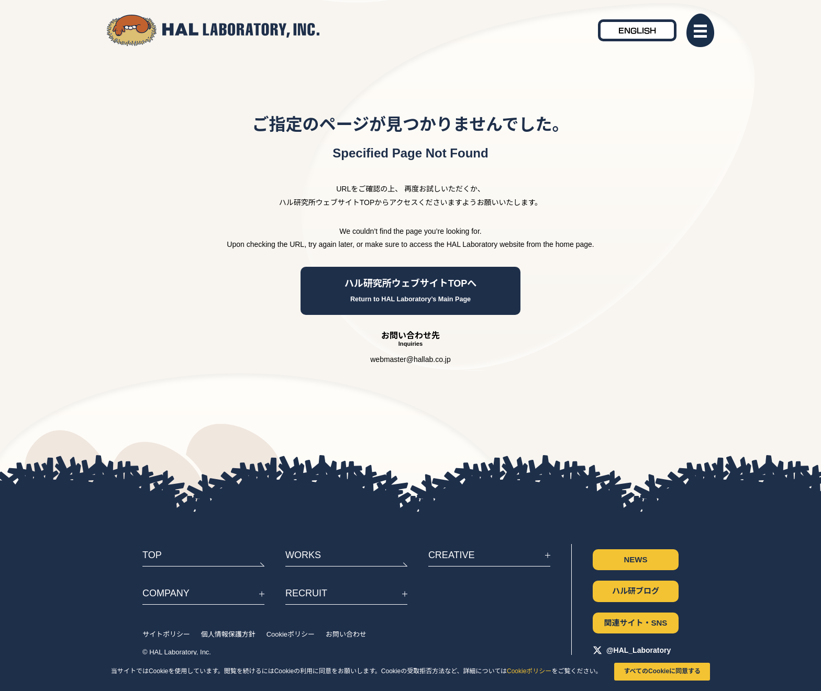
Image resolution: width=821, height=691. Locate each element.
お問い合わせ (346, 634)
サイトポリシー (166, 634)
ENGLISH (637, 30)
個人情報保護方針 (228, 634)
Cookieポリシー (529, 671)
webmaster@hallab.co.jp (410, 359)
